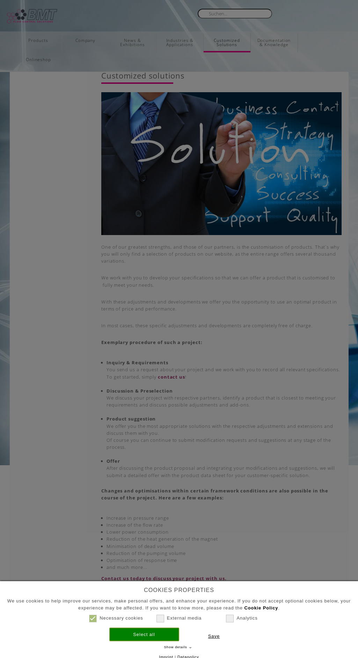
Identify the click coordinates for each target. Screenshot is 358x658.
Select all (144, 634)
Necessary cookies (116, 618)
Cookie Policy (261, 608)
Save (214, 636)
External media (179, 618)
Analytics (241, 618)
